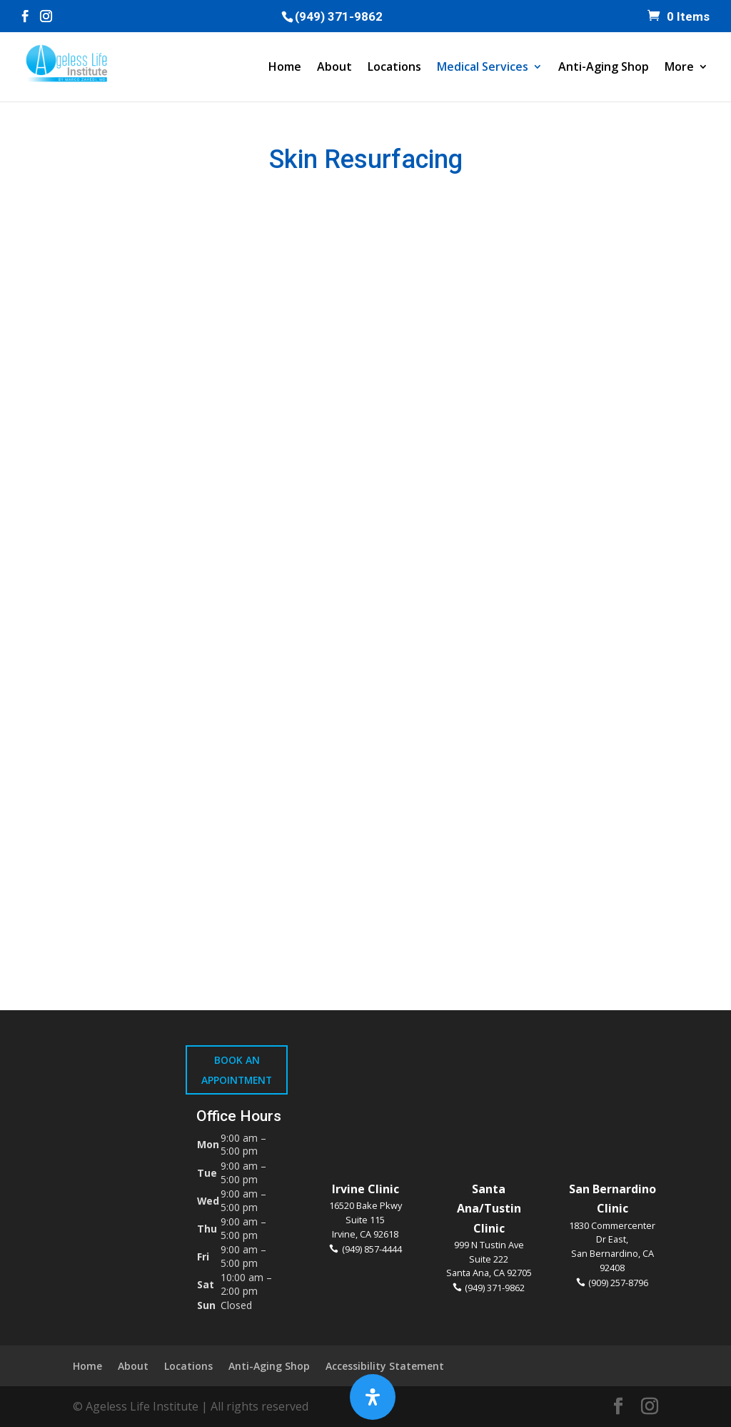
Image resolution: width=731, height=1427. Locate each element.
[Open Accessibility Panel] (372, 1397)
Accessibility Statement (385, 1366)
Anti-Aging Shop (603, 67)
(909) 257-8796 (618, 1282)
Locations (394, 67)
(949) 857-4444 (372, 1249)
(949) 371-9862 (339, 16)
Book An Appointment (236, 1069)
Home (284, 67)
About (334, 67)
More (679, 67)
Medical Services (482, 67)
